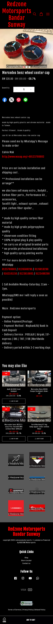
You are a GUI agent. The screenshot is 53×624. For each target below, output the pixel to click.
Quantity (5, 88)
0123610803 (26, 273)
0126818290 (42, 269)
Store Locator (26, 561)
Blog (26, 558)
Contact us (26, 563)
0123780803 (9, 269)
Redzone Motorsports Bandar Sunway (16, 14)
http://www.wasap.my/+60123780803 (23, 156)
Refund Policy (40, 610)
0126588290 (25, 269)
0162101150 (10, 273)
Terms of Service (14, 610)
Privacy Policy (28, 610)
